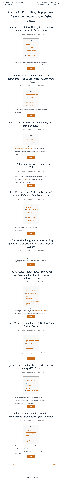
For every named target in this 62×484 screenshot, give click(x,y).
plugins (23, 34)
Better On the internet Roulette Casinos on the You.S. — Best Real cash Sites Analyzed (32, 211)
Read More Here (43, 227)
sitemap (54, 4)
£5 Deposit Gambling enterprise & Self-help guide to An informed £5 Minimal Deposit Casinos (31, 244)
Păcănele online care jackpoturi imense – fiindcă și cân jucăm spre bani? (32, 295)
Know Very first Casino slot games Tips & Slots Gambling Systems (31, 434)
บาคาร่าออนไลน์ (40, 4)
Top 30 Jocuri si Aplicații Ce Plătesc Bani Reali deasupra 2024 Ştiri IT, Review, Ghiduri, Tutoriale (31, 275)
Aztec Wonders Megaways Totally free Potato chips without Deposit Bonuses (32, 340)
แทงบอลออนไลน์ (43, 2)
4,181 (13, 464)
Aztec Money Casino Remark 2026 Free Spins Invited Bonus (31, 324)
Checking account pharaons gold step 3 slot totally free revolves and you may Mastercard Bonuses (31, 79)
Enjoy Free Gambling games (31, 207)
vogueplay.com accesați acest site (40, 310)
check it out (24, 179)
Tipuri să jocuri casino (30, 388)
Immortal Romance (29, 387)
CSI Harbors (28, 99)
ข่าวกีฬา (42, 34)
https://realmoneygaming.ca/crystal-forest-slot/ (23, 148)
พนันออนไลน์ (48, 4)
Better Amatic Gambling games (32, 94)
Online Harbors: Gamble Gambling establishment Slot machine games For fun (31, 415)
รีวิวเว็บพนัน (36, 2)
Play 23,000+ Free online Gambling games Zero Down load (31, 124)
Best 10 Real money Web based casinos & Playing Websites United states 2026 (31, 193)
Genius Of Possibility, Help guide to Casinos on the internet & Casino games (31, 28)
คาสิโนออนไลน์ (52, 2)
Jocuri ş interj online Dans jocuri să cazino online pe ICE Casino (31, 366)
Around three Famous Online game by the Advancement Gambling (31, 51)
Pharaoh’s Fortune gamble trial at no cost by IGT (31, 165)
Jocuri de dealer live (29, 298)
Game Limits (28, 53)
